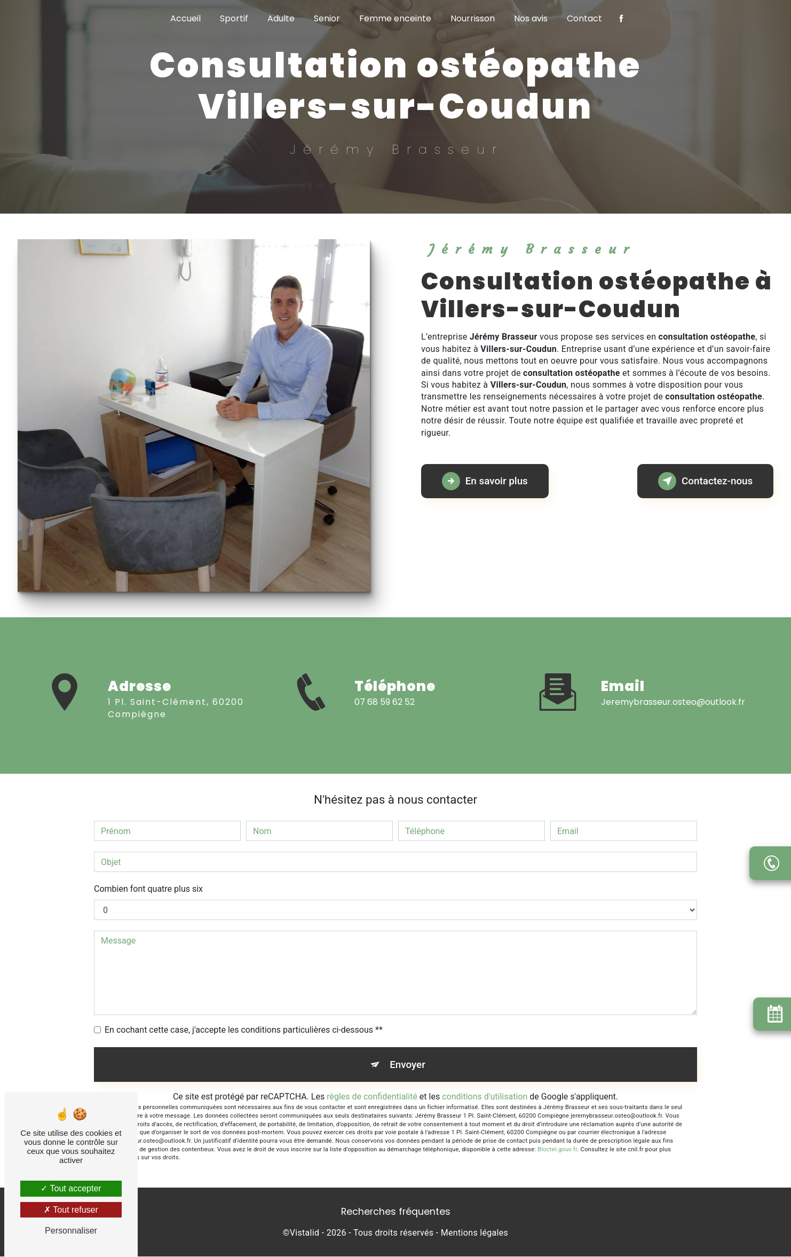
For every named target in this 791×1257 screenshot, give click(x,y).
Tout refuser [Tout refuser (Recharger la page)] (71, 1209)
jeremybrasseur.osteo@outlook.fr (673, 692)
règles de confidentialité (372, 1098)
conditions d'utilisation (484, 1098)
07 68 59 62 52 (384, 711)
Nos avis (531, 18)
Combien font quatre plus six (148, 889)
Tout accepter (71, 1188)
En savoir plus (486, 481)
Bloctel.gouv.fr (557, 1149)
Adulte (281, 18)
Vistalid (305, 1234)
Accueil (185, 18)
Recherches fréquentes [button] (395, 1212)
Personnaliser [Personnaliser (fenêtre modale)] (71, 1230)
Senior (327, 18)
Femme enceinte (395, 18)
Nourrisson (472, 18)
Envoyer (408, 1064)
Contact (584, 18)
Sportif (234, 18)
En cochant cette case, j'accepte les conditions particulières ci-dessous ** (244, 1030)
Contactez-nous (703, 481)
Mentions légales (474, 1234)
